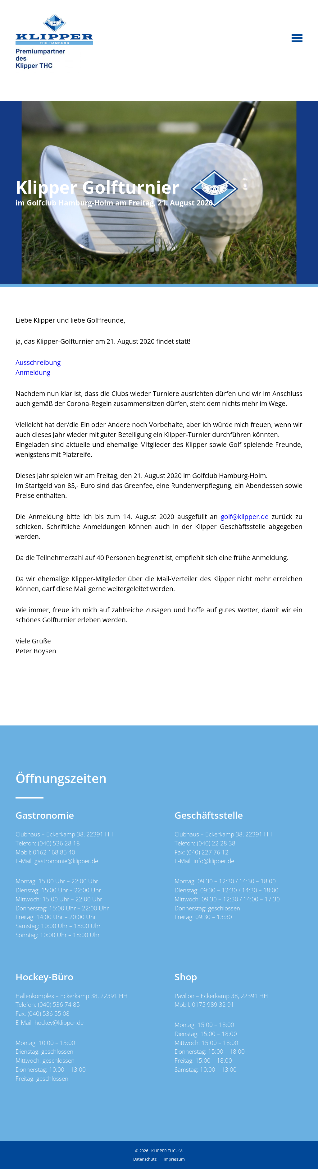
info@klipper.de (213, 861)
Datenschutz (145, 1159)
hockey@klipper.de (59, 1022)
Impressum (174, 1159)
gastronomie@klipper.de (66, 861)
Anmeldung (33, 372)
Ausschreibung (38, 362)
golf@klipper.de (245, 516)
